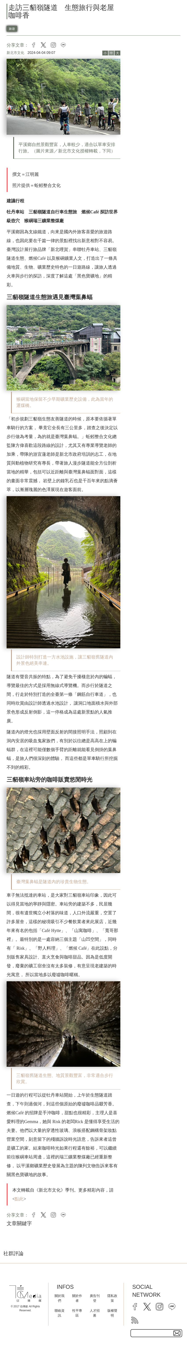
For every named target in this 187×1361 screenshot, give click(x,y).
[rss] (135, 1320)
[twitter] (147, 1306)
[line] (172, 1306)
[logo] (25, 1293)
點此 (19, 1198)
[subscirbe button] (176, 1333)
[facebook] (135, 1306)
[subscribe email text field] (156, 1333)
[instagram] (159, 1306)
